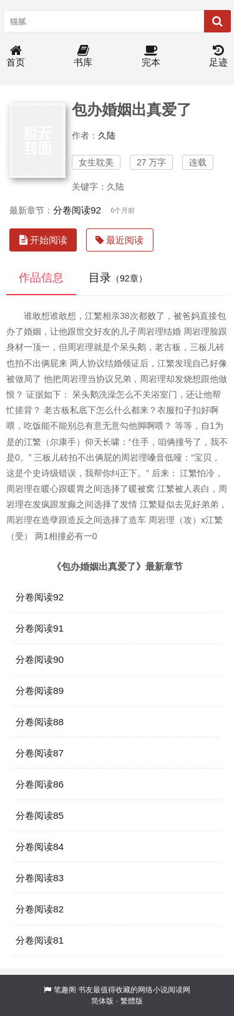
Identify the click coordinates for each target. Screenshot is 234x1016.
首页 (15, 56)
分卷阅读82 (40, 909)
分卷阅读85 (40, 815)
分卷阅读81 (40, 940)
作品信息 (41, 277)
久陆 (106, 135)
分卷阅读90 (40, 659)
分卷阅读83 (40, 877)
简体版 (102, 1001)
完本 (151, 56)
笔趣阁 (65, 989)
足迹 (218, 56)
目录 (118, 277)
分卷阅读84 (40, 846)
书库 (83, 56)
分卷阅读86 (40, 784)
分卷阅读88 (40, 721)
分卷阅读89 (40, 690)
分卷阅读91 (40, 628)
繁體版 (131, 1001)
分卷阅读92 (77, 210)
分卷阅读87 (40, 753)
